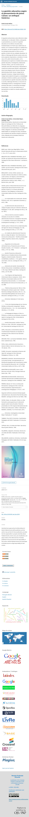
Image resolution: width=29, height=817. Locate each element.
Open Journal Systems (8, 768)
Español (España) (6, 599)
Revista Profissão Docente (10, 1)
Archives (8, 5)
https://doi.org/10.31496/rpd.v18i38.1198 (15, 29)
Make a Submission (8, 565)
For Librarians (5, 585)
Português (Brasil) (7, 594)
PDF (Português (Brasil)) (9, 482)
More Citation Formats (8, 507)
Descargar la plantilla (9, 572)
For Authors (5, 583)
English (4, 597)
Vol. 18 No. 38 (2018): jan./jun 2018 (9, 6)
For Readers (5, 581)
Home (3, 5)
